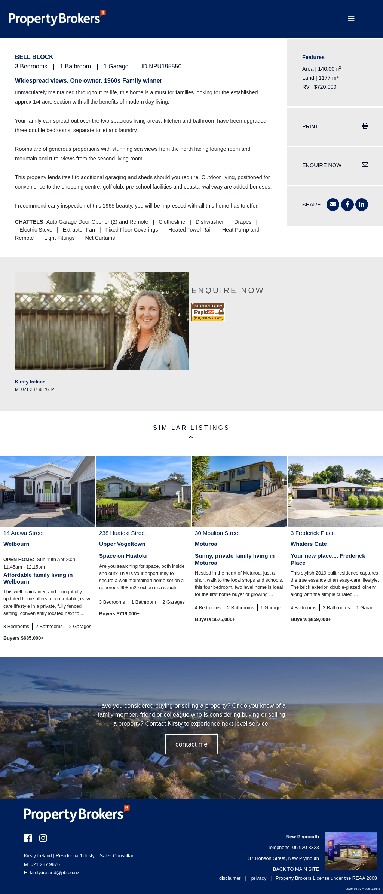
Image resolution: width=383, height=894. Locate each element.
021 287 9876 (42, 864)
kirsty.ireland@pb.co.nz (54, 872)
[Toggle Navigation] (351, 19)
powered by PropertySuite (363, 888)
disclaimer (230, 878)
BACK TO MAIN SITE (296, 869)
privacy (259, 878)
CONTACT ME (191, 744)
